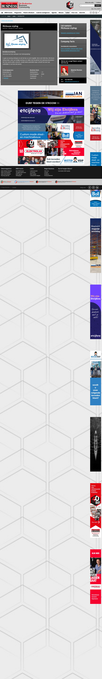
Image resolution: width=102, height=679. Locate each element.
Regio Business (16, 5)
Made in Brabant (28, 13)
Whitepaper (18, 175)
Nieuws (61, 13)
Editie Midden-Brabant (6, 171)
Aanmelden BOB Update (64, 171)
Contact (46, 172)
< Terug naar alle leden (7, 20)
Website (6, 78)
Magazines (17, 13)
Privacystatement (48, 175)
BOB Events (8, 13)
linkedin (97, 187)
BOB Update (33, 174)
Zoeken (98, 5)
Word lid (82, 13)
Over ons (74, 13)
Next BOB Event (20, 171)
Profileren (98, 2)
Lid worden (32, 172)
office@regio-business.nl (72, 81)
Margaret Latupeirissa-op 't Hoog (70, 33)
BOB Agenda (19, 174)
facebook (89, 187)
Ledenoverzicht (33, 171)
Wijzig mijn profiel (89, 2)
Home (2, 13)
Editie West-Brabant (6, 174)
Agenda (54, 13)
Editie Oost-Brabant (5, 172)
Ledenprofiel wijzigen (35, 175)
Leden (67, 13)
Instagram (93, 187)
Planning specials (5, 175)
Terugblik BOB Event (21, 172)
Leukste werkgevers (43, 13)
